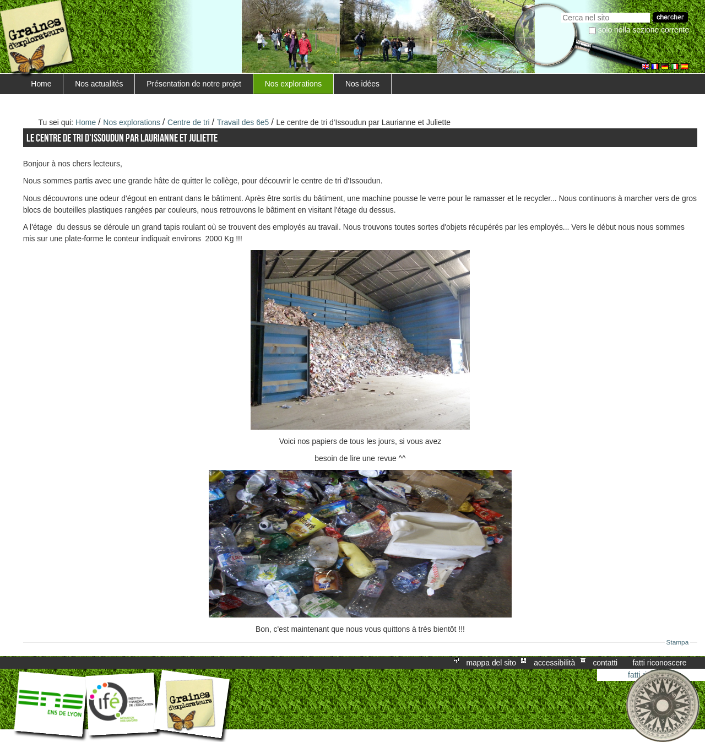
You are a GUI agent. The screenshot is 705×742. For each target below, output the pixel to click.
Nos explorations (293, 83)
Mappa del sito (491, 662)
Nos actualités (99, 83)
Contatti (605, 662)
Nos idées (362, 83)
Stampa (677, 642)
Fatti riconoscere (659, 662)
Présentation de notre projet (194, 83)
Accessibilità (554, 662)
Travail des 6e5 (243, 122)
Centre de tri (188, 122)
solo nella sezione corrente (643, 29)
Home (41, 83)
